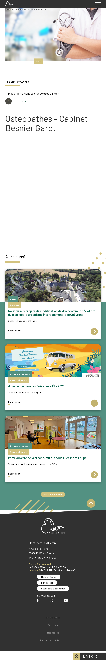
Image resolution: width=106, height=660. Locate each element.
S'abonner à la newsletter (53, 588)
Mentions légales (52, 617)
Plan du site (53, 625)
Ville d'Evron (9, 9)
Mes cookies (53, 633)
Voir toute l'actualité (53, 494)
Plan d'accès (47, 582)
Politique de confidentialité (53, 640)
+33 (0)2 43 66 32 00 (45, 557)
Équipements (19, 9)
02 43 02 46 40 (20, 101)
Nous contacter (48, 576)
